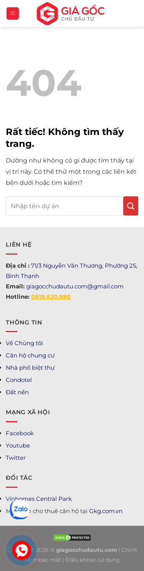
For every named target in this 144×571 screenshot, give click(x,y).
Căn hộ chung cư (30, 355)
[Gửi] (130, 206)
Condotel (19, 379)
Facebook (20, 433)
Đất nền (17, 392)
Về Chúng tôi (24, 343)
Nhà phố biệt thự (30, 367)
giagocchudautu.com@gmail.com (75, 286)
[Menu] (13, 13)
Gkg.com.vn (105, 511)
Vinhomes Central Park (39, 498)
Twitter (16, 457)
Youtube (18, 445)
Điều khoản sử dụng (93, 559)
